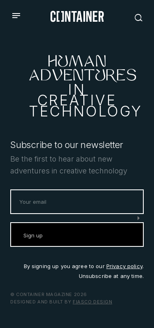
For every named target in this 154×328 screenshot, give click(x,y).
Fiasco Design (92, 302)
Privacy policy (124, 266)
